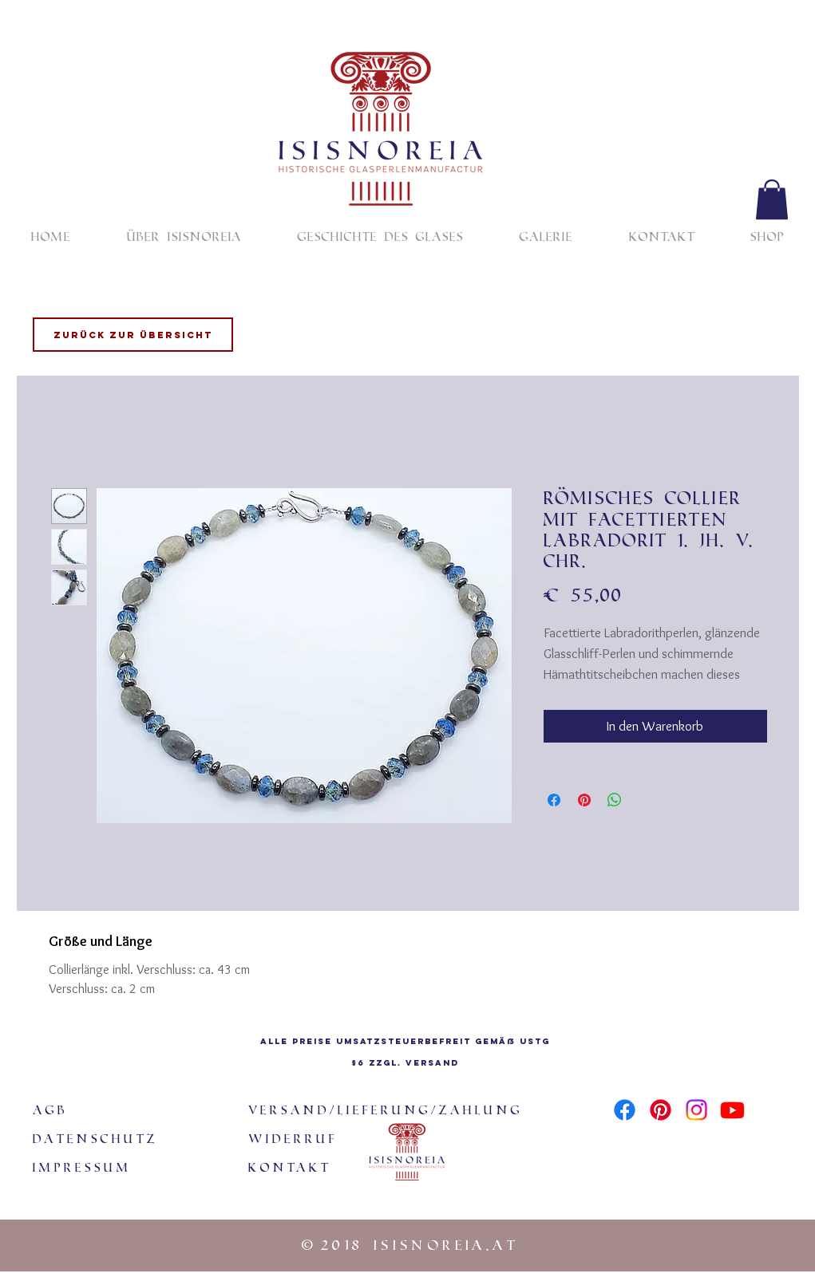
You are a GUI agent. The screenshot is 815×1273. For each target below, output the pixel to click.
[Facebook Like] (656, 1140)
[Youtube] (732, 1110)
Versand (432, 1063)
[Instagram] (696, 1110)
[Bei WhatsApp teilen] (614, 800)
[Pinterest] (661, 1110)
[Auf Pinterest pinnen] (584, 800)
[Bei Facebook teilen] (554, 800)
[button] (772, 199)
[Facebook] (625, 1110)
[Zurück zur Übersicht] (133, 334)
